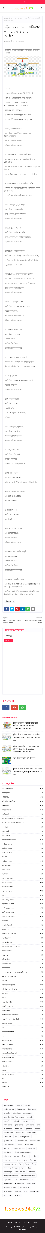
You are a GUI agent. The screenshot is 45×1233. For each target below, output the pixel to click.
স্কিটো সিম (23, 1066)
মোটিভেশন (23, 1010)
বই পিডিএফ (23, 963)
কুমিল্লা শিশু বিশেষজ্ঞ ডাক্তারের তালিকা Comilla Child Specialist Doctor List (26, 737)
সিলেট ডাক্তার (23, 1062)
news (23, 1083)
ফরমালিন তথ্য (23, 942)
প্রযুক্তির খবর (23, 938)
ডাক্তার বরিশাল (23, 887)
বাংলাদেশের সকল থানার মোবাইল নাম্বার (23, 972)
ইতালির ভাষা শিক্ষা (23, 801)
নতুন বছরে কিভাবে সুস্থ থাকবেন (24, 758)
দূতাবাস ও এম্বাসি (23, 904)
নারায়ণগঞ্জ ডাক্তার (23, 917)
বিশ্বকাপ (23, 993)
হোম (5, 18)
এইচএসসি (23, 814)
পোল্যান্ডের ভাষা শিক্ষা (23, 934)
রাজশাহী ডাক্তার (23, 1032)
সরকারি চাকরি (23, 1049)
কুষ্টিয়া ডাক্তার (23, 848)
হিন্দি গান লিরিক (23, 1074)
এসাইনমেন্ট (23, 835)
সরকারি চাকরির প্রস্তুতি (23, 1053)
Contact (27, 1222)
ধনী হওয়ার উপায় (23, 912)
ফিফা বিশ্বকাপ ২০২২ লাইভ (23, 946)
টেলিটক (23, 874)
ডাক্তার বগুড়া (23, 882)
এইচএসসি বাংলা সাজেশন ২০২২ (23, 818)
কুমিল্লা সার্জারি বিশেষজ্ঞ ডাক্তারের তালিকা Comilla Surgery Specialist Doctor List (27, 771)
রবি (23, 1027)
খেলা (23, 857)
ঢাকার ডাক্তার (23, 891)
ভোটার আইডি (23, 1002)
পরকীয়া (23, 921)
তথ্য (23, 895)
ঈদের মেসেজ (23, 810)
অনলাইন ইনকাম (23, 788)
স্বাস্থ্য (23, 1070)
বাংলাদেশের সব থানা (23, 976)
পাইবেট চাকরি (23, 925)
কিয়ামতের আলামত (23, 840)
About (17, 1222)
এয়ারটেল (23, 827)
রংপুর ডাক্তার (23, 1023)
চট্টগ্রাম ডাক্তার (12, 18)
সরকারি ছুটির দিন (23, 1057)
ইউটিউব (23, 797)
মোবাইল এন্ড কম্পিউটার (23, 1015)
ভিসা (23, 998)
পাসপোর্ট (23, 929)
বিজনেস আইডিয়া (23, 985)
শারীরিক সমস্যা (23, 1045)
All (23, 1079)
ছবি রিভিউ (23, 870)
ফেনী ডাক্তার (23, 951)
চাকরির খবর (23, 865)
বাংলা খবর (23, 968)
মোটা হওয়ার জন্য (23, 1006)
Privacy (36, 1222)
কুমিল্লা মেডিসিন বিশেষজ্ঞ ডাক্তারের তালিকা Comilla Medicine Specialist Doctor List (25, 725)
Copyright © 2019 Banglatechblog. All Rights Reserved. (22, 1228)
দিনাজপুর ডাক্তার (23, 899)
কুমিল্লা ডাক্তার (23, 844)
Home (10, 1222)
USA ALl (23, 1087)
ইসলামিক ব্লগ (23, 806)
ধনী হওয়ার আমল (23, 908)
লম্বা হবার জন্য (23, 1040)
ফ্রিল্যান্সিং (23, 959)
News (8, 41)
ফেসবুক (23, 955)
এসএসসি (23, 831)
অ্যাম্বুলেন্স (23, 793)
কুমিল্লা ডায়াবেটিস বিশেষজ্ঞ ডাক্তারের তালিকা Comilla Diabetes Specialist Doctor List (26, 749)
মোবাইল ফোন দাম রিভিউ (23, 1019)
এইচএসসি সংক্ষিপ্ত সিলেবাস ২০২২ (23, 823)
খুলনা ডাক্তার (23, 852)
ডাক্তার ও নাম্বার (23, 878)
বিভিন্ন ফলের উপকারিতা (23, 989)
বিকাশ (23, 981)
